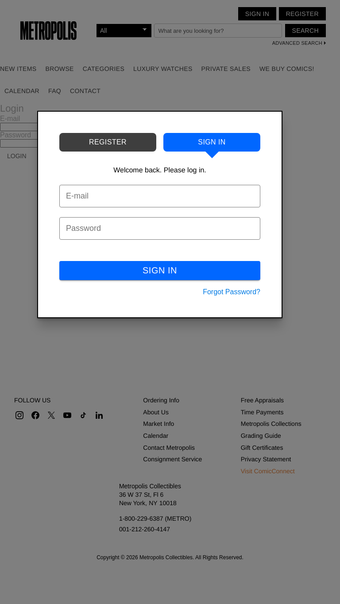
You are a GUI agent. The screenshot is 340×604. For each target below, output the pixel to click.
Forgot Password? (231, 292)
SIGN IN (160, 270)
